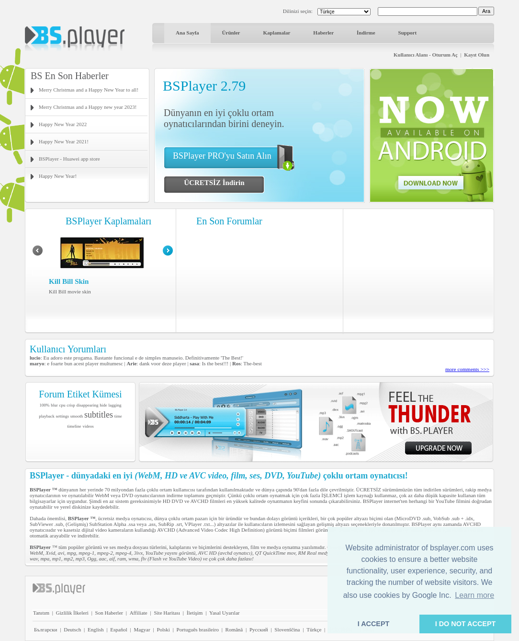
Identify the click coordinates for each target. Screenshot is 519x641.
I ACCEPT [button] (374, 624)
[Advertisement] (419, 271)
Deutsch (72, 629)
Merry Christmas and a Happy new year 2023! (87, 107)
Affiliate (138, 613)
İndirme (366, 32)
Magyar (142, 629)
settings (62, 416)
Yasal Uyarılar (224, 613)
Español (118, 629)
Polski (163, 629)
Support (407, 32)
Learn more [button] (474, 595)
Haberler (323, 32)
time (118, 416)
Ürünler (231, 32)
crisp (71, 405)
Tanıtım (41, 613)
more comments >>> (467, 369)
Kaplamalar (276, 32)
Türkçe (313, 629)
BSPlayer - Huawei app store (69, 159)
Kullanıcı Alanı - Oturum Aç (426, 55)
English (96, 629)
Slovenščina (287, 629)
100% (45, 405)
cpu (62, 405)
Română (234, 629)
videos (88, 426)
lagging (114, 405)
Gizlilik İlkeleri (72, 613)
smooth (76, 416)
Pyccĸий (258, 629)
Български (45, 629)
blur (54, 405)
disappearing (88, 405)
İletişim (195, 613)
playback (46, 416)
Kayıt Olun (476, 55)
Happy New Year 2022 (63, 124)
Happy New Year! (58, 176)
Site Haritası (167, 613)
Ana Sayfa (187, 32)
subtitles (98, 415)
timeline (74, 426)
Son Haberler (109, 613)
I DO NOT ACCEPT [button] (465, 624)
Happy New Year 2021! (64, 141)
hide (103, 405)
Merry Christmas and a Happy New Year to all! (88, 90)
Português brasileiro (198, 629)
